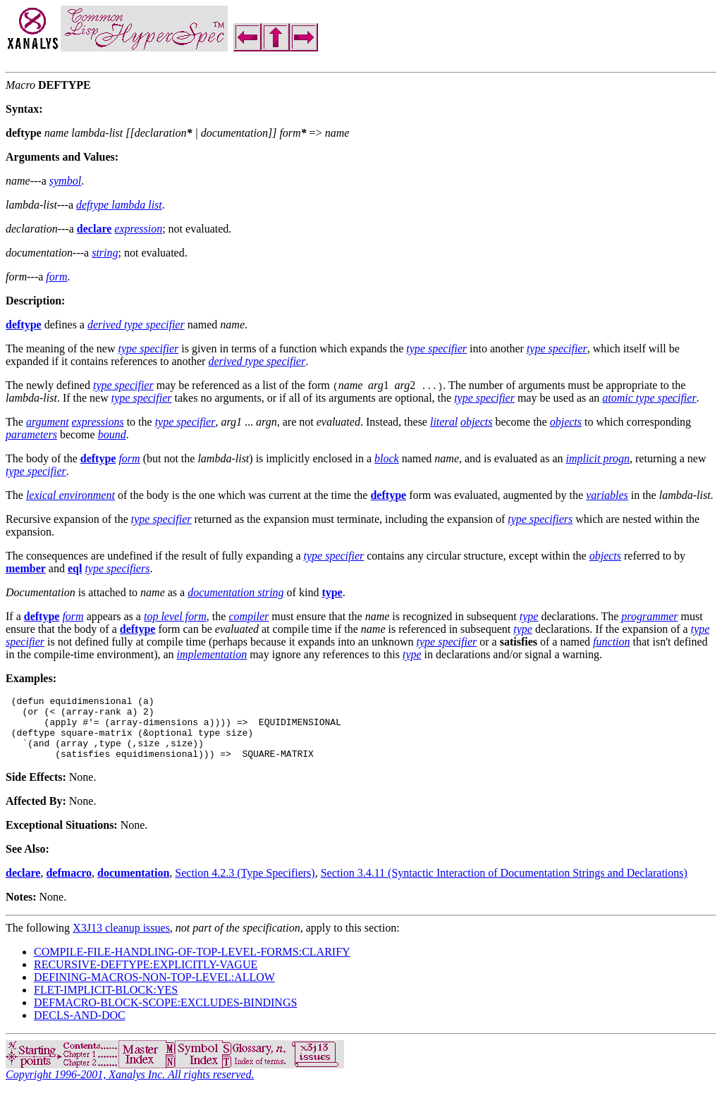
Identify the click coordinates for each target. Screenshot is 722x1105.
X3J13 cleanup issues (121, 940)
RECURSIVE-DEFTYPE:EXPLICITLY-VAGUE (145, 977)
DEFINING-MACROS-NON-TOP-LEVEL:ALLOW (154, 990)
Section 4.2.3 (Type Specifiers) (244, 885)
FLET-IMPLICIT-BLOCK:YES (106, 1002)
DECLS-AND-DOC (80, 1028)
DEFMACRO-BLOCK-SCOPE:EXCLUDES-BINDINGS (165, 1015)
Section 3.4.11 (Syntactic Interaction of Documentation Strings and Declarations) (504, 885)
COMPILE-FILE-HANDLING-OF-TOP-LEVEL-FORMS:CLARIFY (192, 964)
